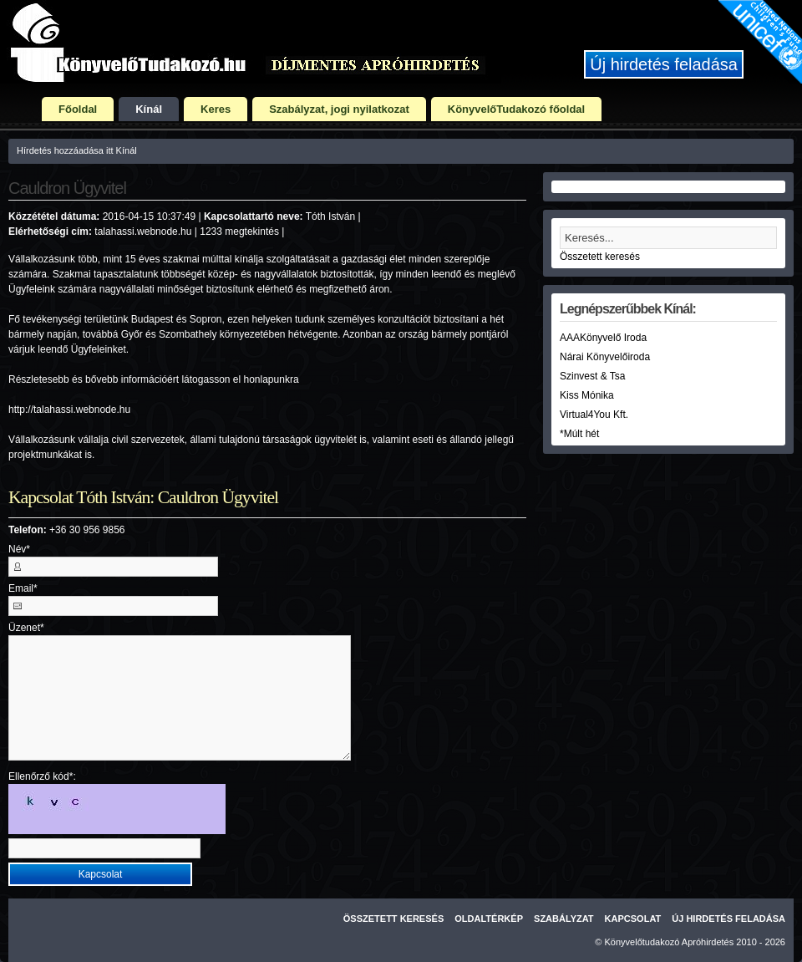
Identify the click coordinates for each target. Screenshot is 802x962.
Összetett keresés (600, 256)
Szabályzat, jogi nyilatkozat (339, 109)
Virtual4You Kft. (594, 414)
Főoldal (77, 109)
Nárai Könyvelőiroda (605, 357)
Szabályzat (564, 919)
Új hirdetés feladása (664, 64)
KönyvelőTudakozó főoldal (516, 109)
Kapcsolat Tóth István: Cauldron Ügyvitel (143, 497)
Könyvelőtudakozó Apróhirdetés (669, 942)
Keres (215, 109)
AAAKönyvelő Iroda (603, 338)
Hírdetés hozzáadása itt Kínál (77, 150)
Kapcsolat (633, 919)
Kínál (148, 109)
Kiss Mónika (587, 395)
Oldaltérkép (488, 919)
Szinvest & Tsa (592, 376)
